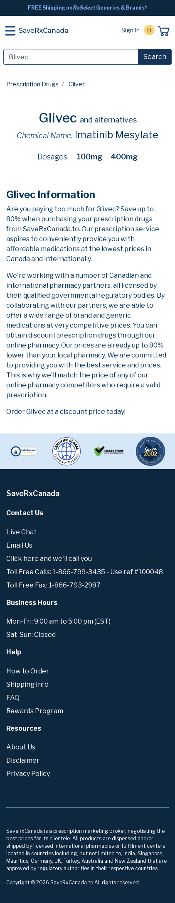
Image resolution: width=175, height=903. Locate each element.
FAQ (13, 698)
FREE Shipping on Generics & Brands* (87, 8)
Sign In (130, 30)
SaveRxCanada (44, 30)
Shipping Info (27, 684)
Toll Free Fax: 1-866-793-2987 (53, 585)
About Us (20, 747)
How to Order (27, 671)
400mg (124, 156)
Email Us (19, 545)
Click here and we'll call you (49, 559)
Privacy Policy (28, 774)
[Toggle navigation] (10, 31)
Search (154, 57)
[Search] (70, 57)
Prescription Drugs (32, 84)
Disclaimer (22, 760)
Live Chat (21, 532)
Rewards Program (34, 711)
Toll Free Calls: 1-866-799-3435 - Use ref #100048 (84, 572)
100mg (89, 156)
